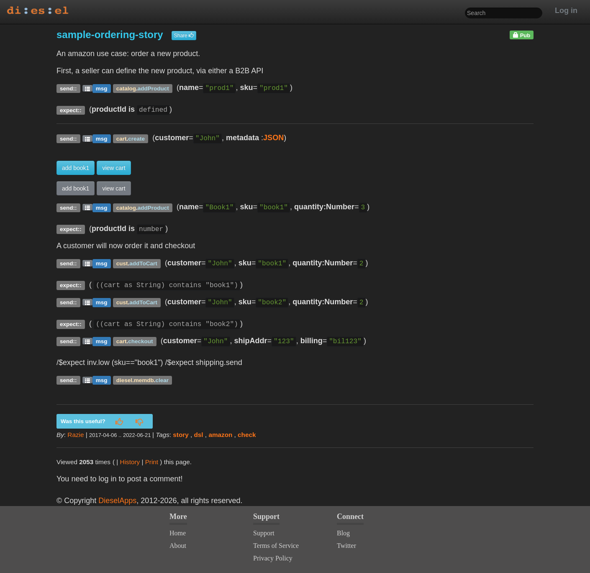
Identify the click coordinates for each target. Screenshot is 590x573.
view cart (113, 167)
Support (263, 533)
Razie (75, 434)
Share (184, 36)
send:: (68, 88)
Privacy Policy (272, 558)
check (247, 434)
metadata (242, 138)
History (130, 461)
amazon (220, 434)
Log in (566, 10)
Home (177, 533)
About (177, 545)
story (180, 434)
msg (102, 88)
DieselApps (117, 500)
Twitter (346, 545)
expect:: (71, 110)
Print (151, 461)
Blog (343, 533)
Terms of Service (276, 545)
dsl (198, 434)
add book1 (75, 167)
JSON (273, 138)
